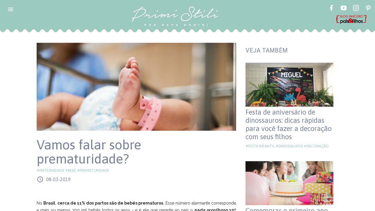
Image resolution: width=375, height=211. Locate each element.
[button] (11, 9)
